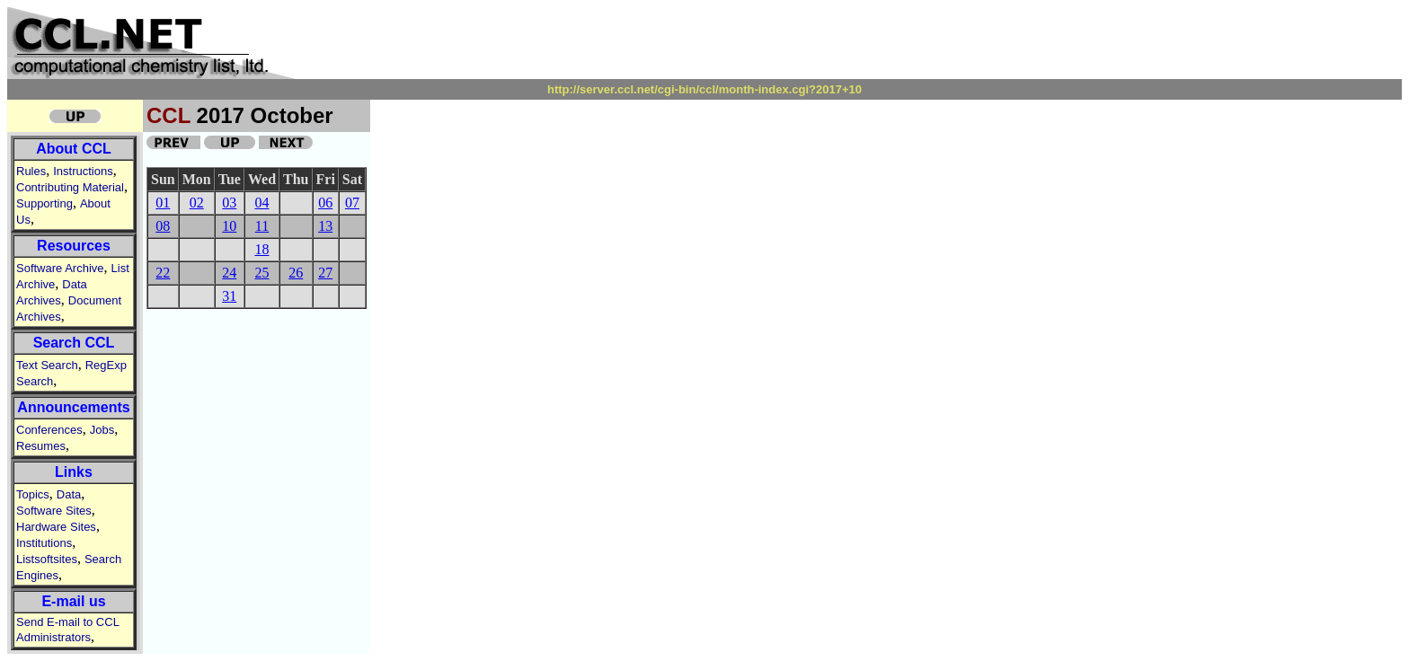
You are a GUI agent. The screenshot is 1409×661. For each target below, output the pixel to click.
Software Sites (54, 510)
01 (162, 202)
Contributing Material (70, 187)
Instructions (82, 171)
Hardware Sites (56, 526)
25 (261, 272)
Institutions (44, 543)
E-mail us (73, 601)
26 (295, 272)
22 (162, 272)
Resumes (41, 446)
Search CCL (74, 342)
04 (261, 202)
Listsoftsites (46, 559)
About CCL (73, 148)
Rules (31, 171)
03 (229, 202)
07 (352, 202)
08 (162, 226)
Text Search (47, 365)
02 (197, 202)
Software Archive (60, 268)
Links (74, 472)
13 (325, 226)
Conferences (49, 429)
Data (69, 494)
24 (229, 272)
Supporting (44, 203)
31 (229, 296)
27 (325, 272)
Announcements (73, 407)
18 (261, 249)
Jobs (102, 429)
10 (229, 226)
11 (262, 226)
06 (325, 202)
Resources (74, 245)
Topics (32, 494)
